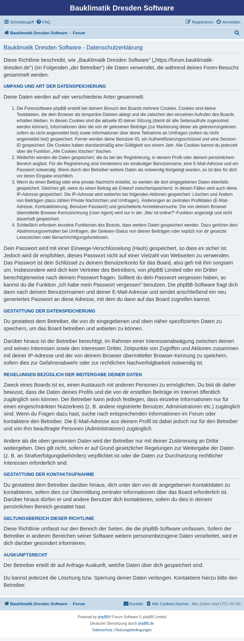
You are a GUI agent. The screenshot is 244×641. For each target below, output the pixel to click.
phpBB (103, 617)
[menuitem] (43, 22)
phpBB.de (146, 623)
